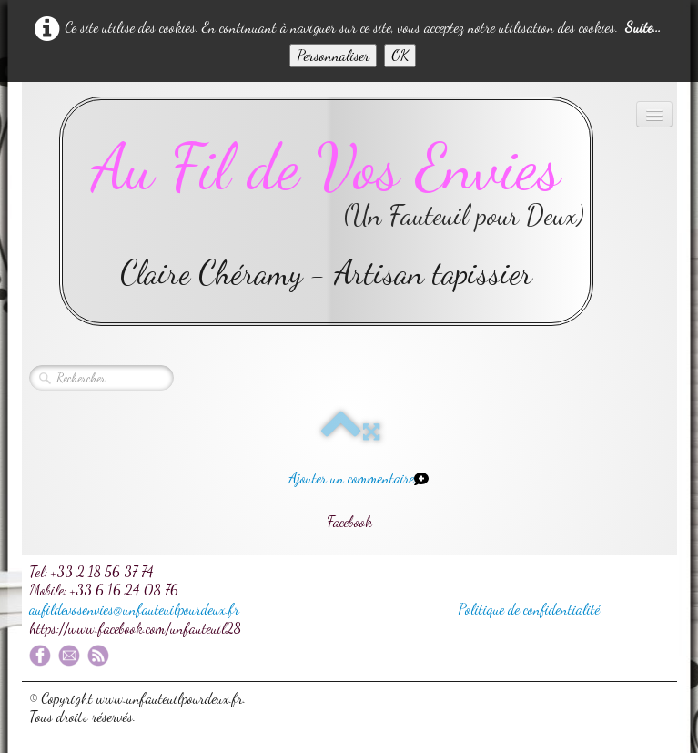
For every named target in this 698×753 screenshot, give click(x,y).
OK (400, 55)
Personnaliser (333, 55)
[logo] (326, 211)
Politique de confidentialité (529, 608)
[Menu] (654, 114)
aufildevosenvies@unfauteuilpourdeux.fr (134, 608)
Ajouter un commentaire (351, 477)
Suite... (643, 27)
